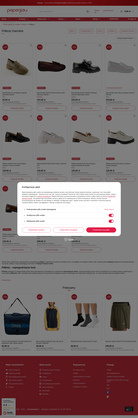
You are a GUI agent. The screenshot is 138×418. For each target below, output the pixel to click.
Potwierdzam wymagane (68, 230)
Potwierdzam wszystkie (101, 230)
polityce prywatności (44, 196)
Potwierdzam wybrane (36, 230)
